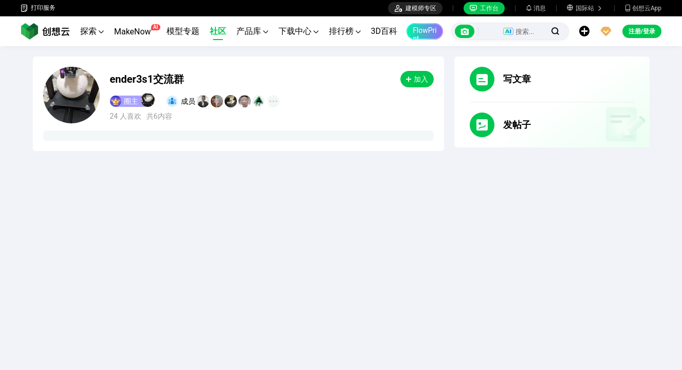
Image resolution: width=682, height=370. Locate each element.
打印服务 (38, 8)
